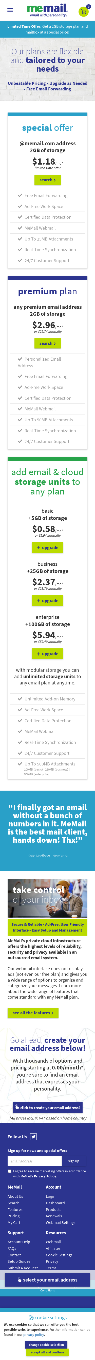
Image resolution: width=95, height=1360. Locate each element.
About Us (15, 1196)
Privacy (52, 1261)
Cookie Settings (59, 1254)
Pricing (14, 1215)
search (48, 180)
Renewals (54, 1215)
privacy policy (33, 1342)
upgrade (47, 547)
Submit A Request (23, 1267)
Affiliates (53, 1248)
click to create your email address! (47, 1107)
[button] (84, 12)
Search (14, 1202)
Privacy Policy (66, 1286)
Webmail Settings (60, 1222)
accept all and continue (70, 1352)
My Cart (14, 1222)
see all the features (33, 1013)
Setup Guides (19, 1261)
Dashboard (55, 1202)
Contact (14, 1254)
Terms (51, 1267)
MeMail (21, 1286)
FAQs (12, 1248)
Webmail (53, 1241)
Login (50, 1196)
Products (53, 1209)
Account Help (19, 1241)
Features (15, 1209)
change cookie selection (24, 1352)
